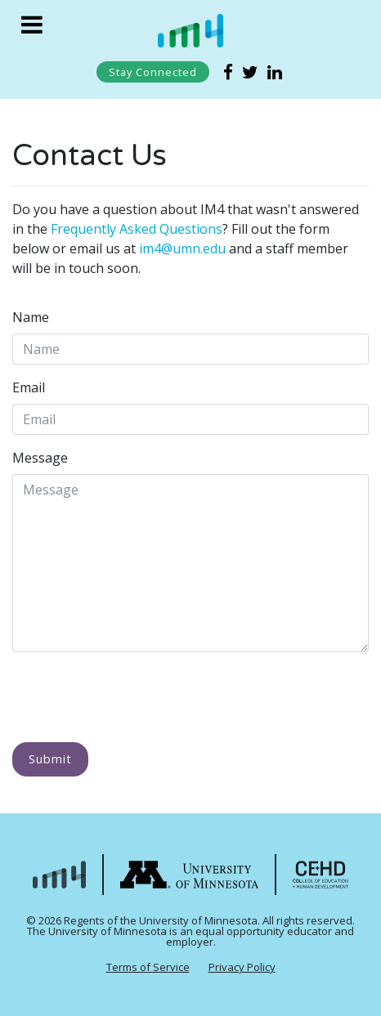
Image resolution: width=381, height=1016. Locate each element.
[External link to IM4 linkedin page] (275, 71)
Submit (50, 759)
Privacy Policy (242, 967)
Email (28, 387)
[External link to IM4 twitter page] (252, 71)
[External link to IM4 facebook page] (230, 71)
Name (30, 317)
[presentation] (136, 697)
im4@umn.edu (182, 248)
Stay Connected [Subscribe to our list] (153, 72)
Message (40, 458)
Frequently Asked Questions (136, 229)
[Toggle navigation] (32, 24)
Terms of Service (148, 967)
